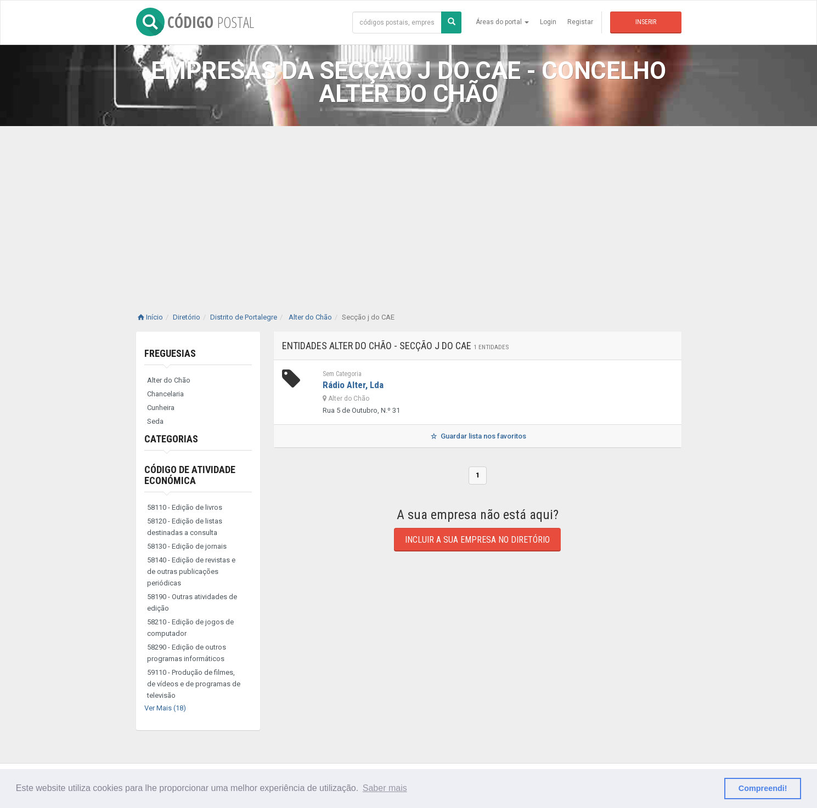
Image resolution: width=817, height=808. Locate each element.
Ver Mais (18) (165, 708)
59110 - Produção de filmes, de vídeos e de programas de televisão (193, 683)
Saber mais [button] (385, 788)
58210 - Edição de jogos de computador (190, 628)
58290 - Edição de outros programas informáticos (186, 653)
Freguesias (170, 353)
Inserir (645, 22)
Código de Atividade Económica (189, 475)
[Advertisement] (409, 208)
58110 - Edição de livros (184, 507)
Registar (580, 22)
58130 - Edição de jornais (187, 546)
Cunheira (160, 407)
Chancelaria (165, 394)
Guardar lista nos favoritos (477, 436)
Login (548, 22)
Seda (155, 421)
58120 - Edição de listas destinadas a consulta (184, 527)
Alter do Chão (168, 380)
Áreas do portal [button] (502, 22)
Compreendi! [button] (763, 788)
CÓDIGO (195, 22)
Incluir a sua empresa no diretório (477, 539)
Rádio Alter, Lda (353, 384)
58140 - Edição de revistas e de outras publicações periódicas (191, 571)
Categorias (171, 439)
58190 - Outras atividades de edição (192, 602)
